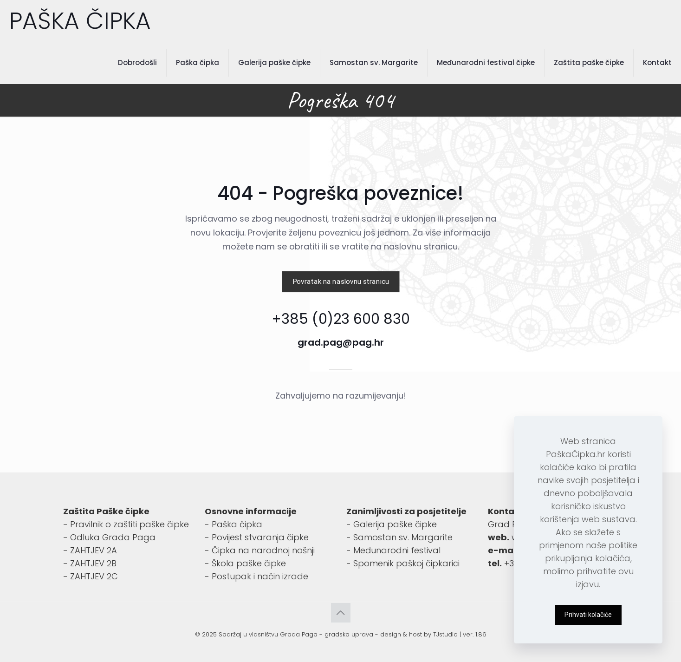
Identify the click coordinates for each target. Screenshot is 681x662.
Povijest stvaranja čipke (260, 537)
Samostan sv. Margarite (403, 537)
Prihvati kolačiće (588, 614)
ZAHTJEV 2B (93, 563)
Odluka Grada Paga (113, 537)
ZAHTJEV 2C (94, 576)
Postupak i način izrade (260, 576)
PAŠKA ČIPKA (80, 21)
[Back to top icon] (340, 613)
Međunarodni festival (397, 550)
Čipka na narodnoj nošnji (263, 550)
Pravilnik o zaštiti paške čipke (129, 524)
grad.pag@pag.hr (341, 342)
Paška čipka (237, 524)
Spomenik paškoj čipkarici (406, 563)
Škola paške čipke (249, 563)
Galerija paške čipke (395, 524)
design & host (401, 634)
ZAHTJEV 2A (93, 550)
